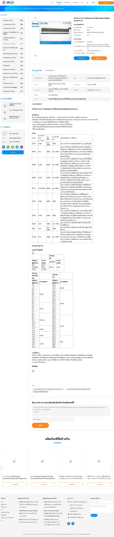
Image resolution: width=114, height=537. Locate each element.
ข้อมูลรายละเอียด (37, 70)
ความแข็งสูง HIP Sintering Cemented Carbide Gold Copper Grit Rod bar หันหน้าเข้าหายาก (14, 478)
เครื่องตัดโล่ (13, 65)
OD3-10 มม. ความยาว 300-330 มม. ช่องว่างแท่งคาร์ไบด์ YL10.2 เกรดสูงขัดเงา (99, 478)
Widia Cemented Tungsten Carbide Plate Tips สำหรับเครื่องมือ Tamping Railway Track (53, 513)
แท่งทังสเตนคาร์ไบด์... (13, 44)
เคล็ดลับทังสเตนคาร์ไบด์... (13, 54)
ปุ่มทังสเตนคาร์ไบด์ (23, 498)
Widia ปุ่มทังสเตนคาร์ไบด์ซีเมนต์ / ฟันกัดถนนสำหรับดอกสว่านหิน (29, 521)
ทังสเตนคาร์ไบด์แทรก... (13, 69)
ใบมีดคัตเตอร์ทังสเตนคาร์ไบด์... (13, 39)
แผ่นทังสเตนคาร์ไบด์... (13, 28)
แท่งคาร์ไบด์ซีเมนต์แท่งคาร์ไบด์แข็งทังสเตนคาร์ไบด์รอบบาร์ (48, 389)
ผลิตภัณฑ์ (4, 504)
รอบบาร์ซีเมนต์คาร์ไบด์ (16, 110)
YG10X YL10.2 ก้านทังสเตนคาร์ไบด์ (14, 117)
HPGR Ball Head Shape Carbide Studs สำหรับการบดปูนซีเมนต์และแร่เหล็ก (28, 513)
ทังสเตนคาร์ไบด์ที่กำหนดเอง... (13, 78)
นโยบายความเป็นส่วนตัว (7, 519)
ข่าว (2, 510)
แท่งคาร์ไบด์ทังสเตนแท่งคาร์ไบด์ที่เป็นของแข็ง (78, 389)
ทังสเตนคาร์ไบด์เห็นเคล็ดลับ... (13, 49)
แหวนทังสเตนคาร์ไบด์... (13, 58)
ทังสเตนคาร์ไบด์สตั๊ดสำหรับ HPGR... (13, 33)
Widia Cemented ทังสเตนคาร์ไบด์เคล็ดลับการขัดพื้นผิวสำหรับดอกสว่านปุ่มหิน (28, 504)
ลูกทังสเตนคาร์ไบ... (13, 83)
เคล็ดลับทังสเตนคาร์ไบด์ (49, 498)
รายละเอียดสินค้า (50, 70)
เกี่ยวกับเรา (4, 507)
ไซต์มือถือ (3, 515)
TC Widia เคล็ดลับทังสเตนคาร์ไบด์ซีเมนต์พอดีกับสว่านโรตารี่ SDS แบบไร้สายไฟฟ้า (52, 522)
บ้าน (2, 502)
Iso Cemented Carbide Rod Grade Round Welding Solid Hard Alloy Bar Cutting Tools (43, 478)
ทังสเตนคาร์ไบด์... (13, 20)
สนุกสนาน (106, 3)
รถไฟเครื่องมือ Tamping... (13, 87)
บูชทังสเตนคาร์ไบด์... (13, 91)
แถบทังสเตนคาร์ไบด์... (13, 24)
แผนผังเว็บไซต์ (5, 512)
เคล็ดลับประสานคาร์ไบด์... (13, 73)
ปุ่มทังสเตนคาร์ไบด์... (13, 62)
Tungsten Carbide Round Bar (41, 391)
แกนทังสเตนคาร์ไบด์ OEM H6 (15, 104)
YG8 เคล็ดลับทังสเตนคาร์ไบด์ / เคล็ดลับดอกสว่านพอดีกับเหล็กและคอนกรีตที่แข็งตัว (52, 504)
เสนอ (40, 425)
